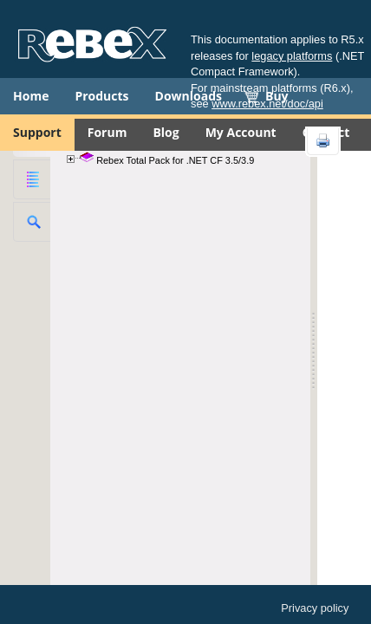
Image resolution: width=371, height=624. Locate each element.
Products (101, 96)
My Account (241, 132)
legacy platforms (291, 55)
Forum (107, 132)
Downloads (188, 96)
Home (31, 96)
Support (37, 132)
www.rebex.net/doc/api (267, 103)
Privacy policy (314, 607)
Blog (166, 132)
